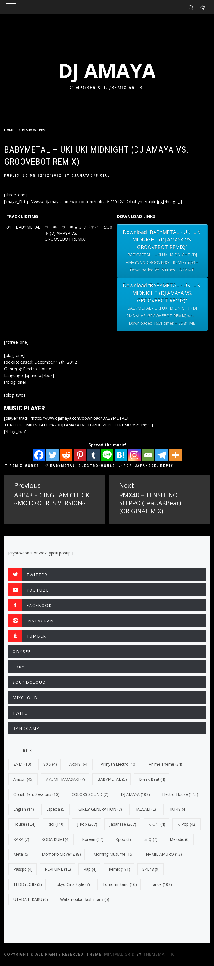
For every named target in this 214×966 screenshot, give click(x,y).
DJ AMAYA (107, 70)
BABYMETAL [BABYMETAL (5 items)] (112, 779)
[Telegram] (161, 455)
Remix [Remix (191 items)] (119, 869)
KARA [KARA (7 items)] (21, 839)
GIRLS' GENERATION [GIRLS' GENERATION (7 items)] (100, 809)
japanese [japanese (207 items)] (123, 824)
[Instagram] (134, 455)
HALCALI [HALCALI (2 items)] (145, 809)
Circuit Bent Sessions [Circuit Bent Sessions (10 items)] (36, 794)
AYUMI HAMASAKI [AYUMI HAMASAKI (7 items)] (65, 779)
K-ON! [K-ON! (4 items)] (157, 824)
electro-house (97, 466)
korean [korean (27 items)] (92, 839)
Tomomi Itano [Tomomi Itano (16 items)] (120, 884)
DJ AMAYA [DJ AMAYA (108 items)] (135, 794)
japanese (146, 466)
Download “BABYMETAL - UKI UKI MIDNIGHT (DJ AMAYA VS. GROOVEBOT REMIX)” (162, 251)
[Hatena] (121, 455)
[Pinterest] (80, 455)
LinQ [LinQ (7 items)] (150, 839)
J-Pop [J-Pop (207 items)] (87, 824)
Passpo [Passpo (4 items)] (23, 869)
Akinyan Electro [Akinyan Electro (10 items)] (119, 764)
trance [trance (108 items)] (160, 884)
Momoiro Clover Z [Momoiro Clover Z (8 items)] (61, 854)
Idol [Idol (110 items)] (56, 824)
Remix (167, 466)
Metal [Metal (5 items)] (21, 854)
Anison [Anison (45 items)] (23, 779)
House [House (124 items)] (24, 824)
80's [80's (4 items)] (50, 764)
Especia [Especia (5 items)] (56, 809)
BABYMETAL (62, 466)
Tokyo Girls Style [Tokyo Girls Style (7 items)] (72, 884)
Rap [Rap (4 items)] (90, 869)
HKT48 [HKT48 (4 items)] (177, 809)
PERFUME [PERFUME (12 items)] (58, 869)
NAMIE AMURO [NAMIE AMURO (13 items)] (164, 854)
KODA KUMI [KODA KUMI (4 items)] (56, 839)
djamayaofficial (90, 175)
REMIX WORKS (24, 466)
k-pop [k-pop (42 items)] (187, 824)
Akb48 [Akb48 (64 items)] (79, 764)
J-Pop (125, 466)
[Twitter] (52, 455)
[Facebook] (39, 455)
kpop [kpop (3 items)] (123, 839)
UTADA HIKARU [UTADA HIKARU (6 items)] (30, 899)
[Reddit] (66, 455)
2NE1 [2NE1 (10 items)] (22, 764)
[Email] (148, 455)
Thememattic (159, 954)
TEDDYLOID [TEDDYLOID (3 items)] (27, 884)
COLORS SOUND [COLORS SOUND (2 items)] (90, 794)
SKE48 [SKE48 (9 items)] (151, 869)
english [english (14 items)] (23, 809)
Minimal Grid (119, 954)
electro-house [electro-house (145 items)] (180, 794)
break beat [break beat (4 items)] (152, 779)
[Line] (107, 455)
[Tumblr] (93, 455)
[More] (175, 455)
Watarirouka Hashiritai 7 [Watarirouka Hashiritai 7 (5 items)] (84, 899)
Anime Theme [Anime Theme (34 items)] (165, 764)
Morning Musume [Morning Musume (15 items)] (113, 854)
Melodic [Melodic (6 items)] (180, 839)
